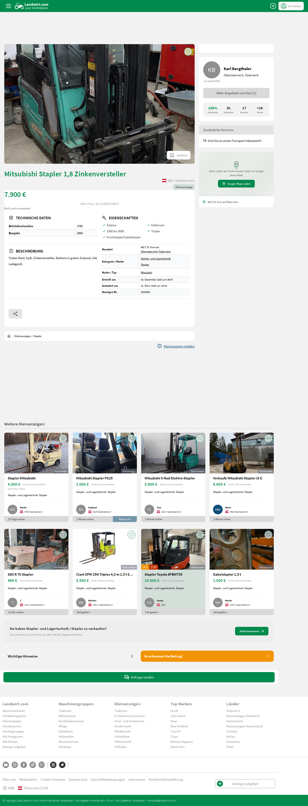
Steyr (173, 721)
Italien (230, 736)
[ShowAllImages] (178, 155)
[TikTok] (33, 765)
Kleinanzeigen (12, 721)
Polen (230, 746)
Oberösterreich (149, 251)
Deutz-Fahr (177, 746)
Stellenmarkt (123, 741)
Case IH (175, 731)
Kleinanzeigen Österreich (242, 716)
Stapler (145, 264)
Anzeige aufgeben (14, 746)
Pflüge (63, 726)
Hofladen (120, 746)
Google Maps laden (236, 184)
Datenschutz (78, 779)
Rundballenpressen (71, 721)
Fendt (174, 710)
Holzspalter (66, 736)
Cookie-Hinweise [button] (52, 779)
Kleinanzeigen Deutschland (244, 726)
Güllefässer (66, 731)
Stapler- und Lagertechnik (156, 258)
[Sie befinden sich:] (10, 336)
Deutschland (234, 721)
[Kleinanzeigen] (23, 336)
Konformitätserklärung (166, 779)
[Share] (15, 313)
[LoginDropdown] (291, 6)
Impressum (137, 779)
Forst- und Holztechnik (129, 721)
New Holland (179, 726)
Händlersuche (12, 726)
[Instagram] (15, 765)
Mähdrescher (67, 716)
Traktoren (65, 710)
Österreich (165, 251)
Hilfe (9, 787)
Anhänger (65, 746)
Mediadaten (28, 779)
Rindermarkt (122, 726)
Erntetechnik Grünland (129, 716)
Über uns (9, 779)
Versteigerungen (13, 731)
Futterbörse (122, 736)
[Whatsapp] (41, 765)
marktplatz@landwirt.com (161, 800)
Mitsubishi (146, 272)
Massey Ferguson (181, 741)
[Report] (176, 346)
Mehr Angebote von (236, 92)
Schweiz (231, 731)
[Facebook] (24, 765)
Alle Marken (10, 741)
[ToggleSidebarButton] (8, 6)
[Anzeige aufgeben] (273, 6)
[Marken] (62, 765)
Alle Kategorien (13, 736)
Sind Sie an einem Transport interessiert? (232, 140)
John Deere (177, 716)
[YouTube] (6, 765)
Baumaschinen (68, 741)
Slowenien (233, 741)
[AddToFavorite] (188, 52)
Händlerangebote (14, 716)
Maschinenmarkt (14, 710)
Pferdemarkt (122, 731)
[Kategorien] (53, 765)
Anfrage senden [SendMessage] (139, 677)
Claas (174, 736)
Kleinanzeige (183, 187)
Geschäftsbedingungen (108, 779)
